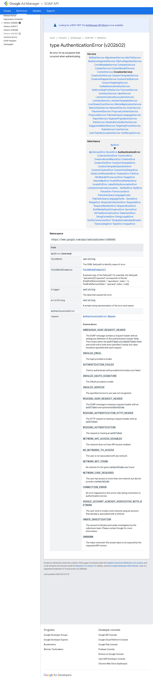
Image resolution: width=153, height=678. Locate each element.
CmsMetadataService (105, 64)
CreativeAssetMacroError (107, 159)
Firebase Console (106, 649)
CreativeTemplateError (123, 162)
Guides (7, 10)
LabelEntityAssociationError (122, 184)
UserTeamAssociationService (104, 133)
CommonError (125, 155)
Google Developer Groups (56, 635)
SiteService (99, 122)
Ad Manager (25, 4)
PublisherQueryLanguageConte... (115, 195)
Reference (101, 38)
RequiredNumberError (105, 205)
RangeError (94, 202)
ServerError (131, 209)
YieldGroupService (130, 133)
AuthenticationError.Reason (99, 316)
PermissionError (120, 191)
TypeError (118, 223)
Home (52, 38)
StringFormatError (105, 216)
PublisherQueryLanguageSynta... (109, 198)
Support (51, 10)
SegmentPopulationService (122, 118)
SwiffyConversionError (99, 220)
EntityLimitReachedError (103, 173)
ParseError (106, 191)
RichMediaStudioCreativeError (108, 209)
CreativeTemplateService (125, 75)
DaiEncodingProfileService (106, 89)
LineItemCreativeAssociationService (115, 97)
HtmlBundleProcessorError (109, 177)
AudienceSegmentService (101, 61)
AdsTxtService (133, 57)
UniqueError (129, 223)
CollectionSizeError (107, 155)
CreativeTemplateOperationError (114, 166)
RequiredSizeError (126, 205)
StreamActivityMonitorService (121, 122)
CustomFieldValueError (126, 170)
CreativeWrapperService (104, 79)
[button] (19, 23)
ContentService (105, 72)
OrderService (134, 107)
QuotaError (131, 198)
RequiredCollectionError (113, 202)
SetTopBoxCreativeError (106, 213)
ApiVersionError (97, 152)
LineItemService (101, 100)
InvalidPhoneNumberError (123, 180)
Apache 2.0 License (84, 566)
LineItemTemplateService (123, 100)
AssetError (111, 152)
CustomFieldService (127, 79)
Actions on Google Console (111, 654)
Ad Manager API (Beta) (97, 25)
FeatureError (123, 173)
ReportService (100, 118)
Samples (37, 10)
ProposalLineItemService (124, 111)
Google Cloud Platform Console (113, 640)
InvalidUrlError (100, 184)
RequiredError (133, 202)
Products (63, 38)
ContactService (103, 68)
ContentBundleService (123, 68)
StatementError (128, 213)
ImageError (129, 177)
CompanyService (126, 64)
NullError (137, 188)
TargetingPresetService (128, 125)
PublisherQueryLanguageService (124, 115)
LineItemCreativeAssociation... (103, 188)
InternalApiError (101, 180)
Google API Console (107, 635)
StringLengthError (124, 216)
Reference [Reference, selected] (21, 10)
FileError (134, 173)
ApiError (115, 144)
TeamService (108, 129)
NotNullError (126, 188)
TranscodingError (103, 223)
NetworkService (118, 107)
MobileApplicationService (127, 104)
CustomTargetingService (115, 82)
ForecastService (129, 89)
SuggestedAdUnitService (102, 125)
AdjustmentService (115, 57)
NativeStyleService (99, 107)
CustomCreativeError (102, 170)
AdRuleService (96, 57)
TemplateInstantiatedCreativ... (127, 220)
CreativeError (128, 159)
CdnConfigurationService (128, 61)
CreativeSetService (101, 75)
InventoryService (107, 93)
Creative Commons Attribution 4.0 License (125, 563)
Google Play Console (108, 644)
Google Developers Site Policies (124, 566)
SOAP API (51, 4)
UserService (121, 129)
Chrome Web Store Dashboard (112, 663)
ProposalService (97, 115)
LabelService (124, 93)
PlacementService (101, 111)
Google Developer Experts (56, 640)
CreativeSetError (102, 162)
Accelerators (50, 644)
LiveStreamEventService (101, 104)
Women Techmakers (53, 649)
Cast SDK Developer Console (111, 659)
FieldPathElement (93, 269)
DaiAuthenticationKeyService (115, 86)
